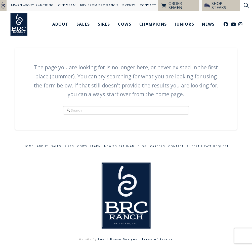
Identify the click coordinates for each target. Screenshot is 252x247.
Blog (142, 146)
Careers (157, 146)
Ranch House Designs (117, 239)
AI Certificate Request (208, 146)
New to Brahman (119, 146)
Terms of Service (157, 239)
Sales (56, 146)
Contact (176, 146)
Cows (82, 146)
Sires (69, 146)
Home (29, 146)
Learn (95, 146)
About (42, 146)
